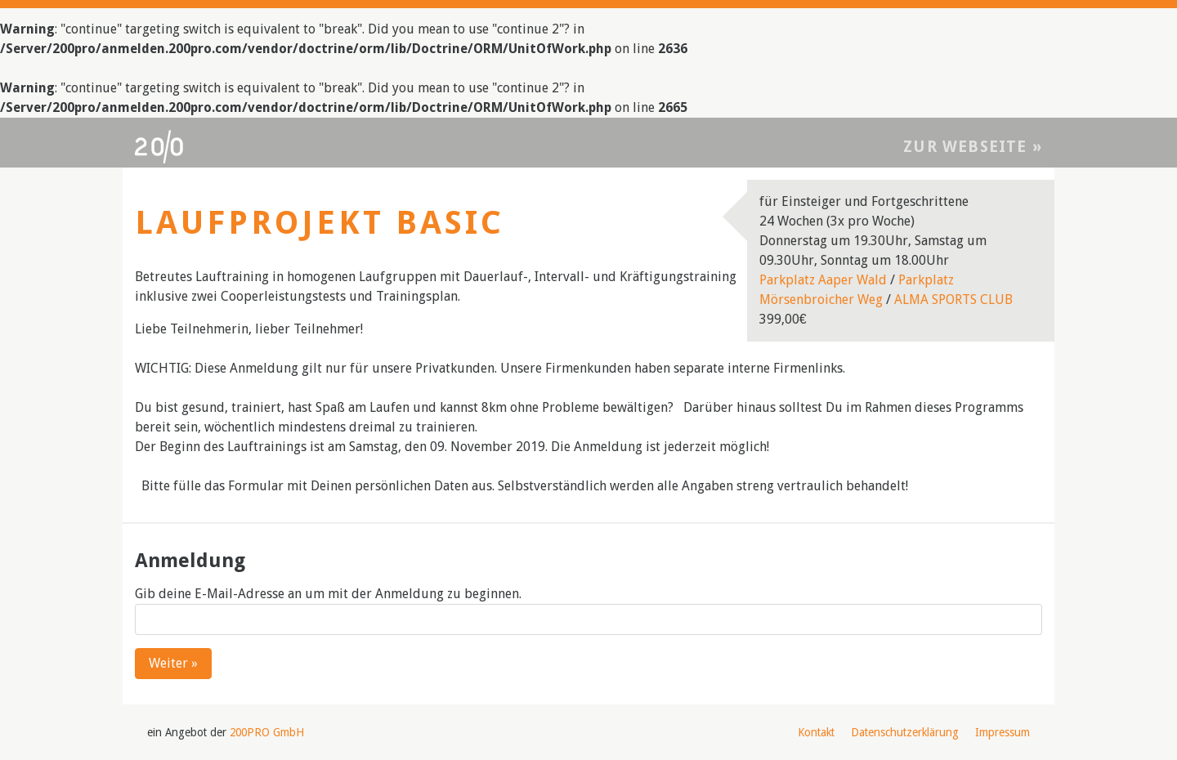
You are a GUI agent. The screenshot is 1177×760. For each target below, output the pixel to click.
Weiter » (173, 663)
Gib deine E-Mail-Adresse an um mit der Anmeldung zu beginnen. (328, 593)
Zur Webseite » (972, 146)
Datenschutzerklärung (905, 732)
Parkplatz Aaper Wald (823, 280)
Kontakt (816, 732)
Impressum (1002, 732)
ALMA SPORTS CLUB (953, 299)
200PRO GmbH (267, 732)
